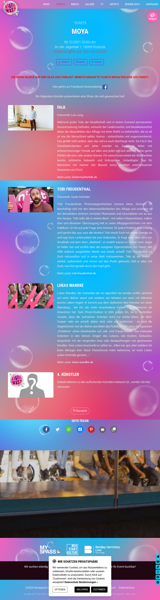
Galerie (89, 4)
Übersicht (80, 410)
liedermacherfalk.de (84, 177)
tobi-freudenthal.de (84, 273)
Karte (80, 62)
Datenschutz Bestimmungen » (81, 582)
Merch (75, 4)
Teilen (96, 62)
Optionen (60, 589)
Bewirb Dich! (132, 4)
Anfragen (152, 4)
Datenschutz (127, 587)
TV (101, 4)
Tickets (60, 4)
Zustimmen (99, 589)
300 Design (46, 594)
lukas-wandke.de (82, 362)
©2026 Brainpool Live (38, 587)
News (46, 4)
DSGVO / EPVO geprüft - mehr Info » (117, 594)
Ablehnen (82, 589)
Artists (114, 4)
